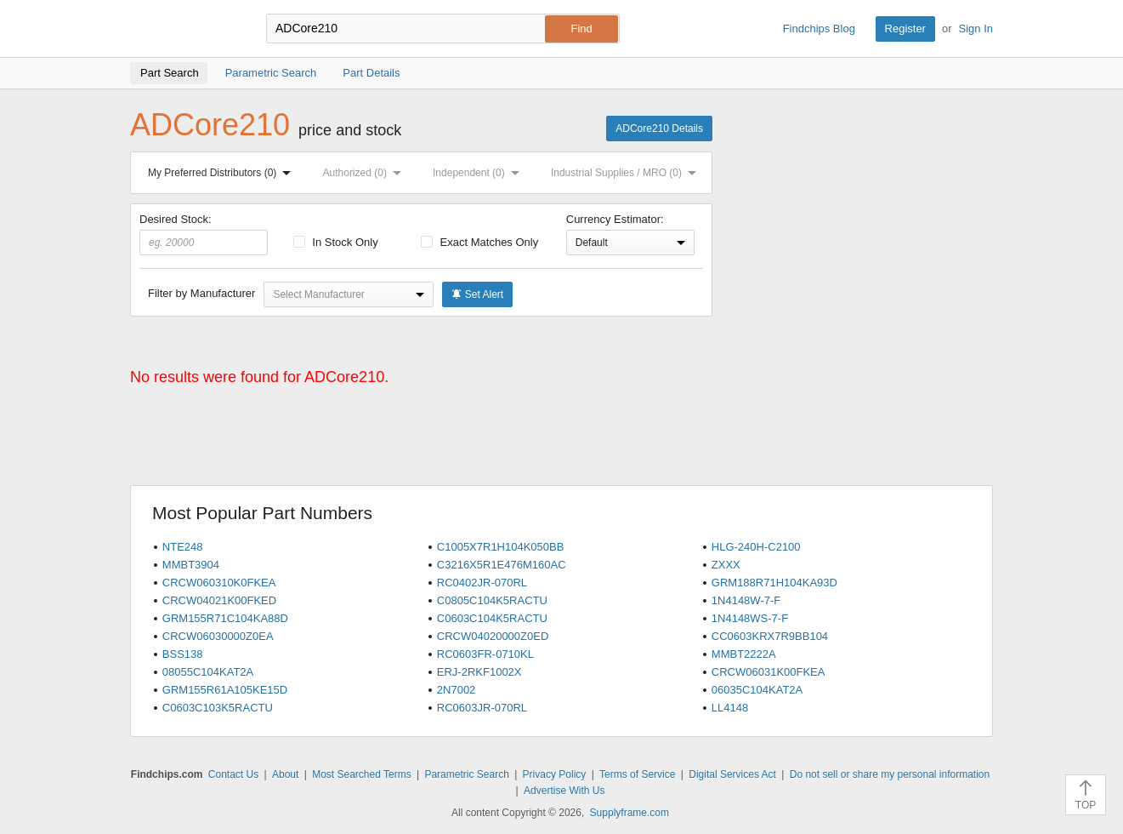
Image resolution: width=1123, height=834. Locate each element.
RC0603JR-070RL (482, 707)
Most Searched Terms (361, 774)
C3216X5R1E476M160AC (501, 564)
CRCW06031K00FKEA (768, 671)
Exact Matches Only (479, 242)
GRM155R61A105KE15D (224, 689)
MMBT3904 (190, 564)
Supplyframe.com (629, 813)
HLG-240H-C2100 (756, 546)
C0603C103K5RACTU (217, 707)
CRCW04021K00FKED (219, 600)
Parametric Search (466, 774)
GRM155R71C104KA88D (225, 618)
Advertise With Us (564, 791)
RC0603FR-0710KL (485, 654)
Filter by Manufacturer (201, 293)
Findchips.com (185, 28)
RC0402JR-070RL (482, 582)
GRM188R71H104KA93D (774, 582)
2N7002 (456, 689)
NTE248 (182, 546)
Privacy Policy (555, 774)
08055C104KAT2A (207, 671)
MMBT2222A (744, 654)
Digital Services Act (732, 774)
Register (905, 28)
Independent (479, 173)
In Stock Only (335, 242)
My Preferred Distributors (223, 173)
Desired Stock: (203, 234)
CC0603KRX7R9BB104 (770, 636)
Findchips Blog (819, 28)
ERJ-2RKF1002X (479, 671)
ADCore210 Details (659, 128)
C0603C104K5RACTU (492, 618)
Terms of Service (637, 774)
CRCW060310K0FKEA (219, 582)
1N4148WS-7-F (750, 618)
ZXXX (726, 564)
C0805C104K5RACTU (492, 600)
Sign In (976, 28)
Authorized (365, 173)
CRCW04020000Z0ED (493, 636)
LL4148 (730, 707)
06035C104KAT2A (757, 689)
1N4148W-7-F (746, 600)
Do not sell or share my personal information (890, 774)
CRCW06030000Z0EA (218, 636)
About (285, 774)
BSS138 (182, 654)
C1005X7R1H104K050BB (500, 546)
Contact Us (233, 774)
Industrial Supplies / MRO (627, 173)
